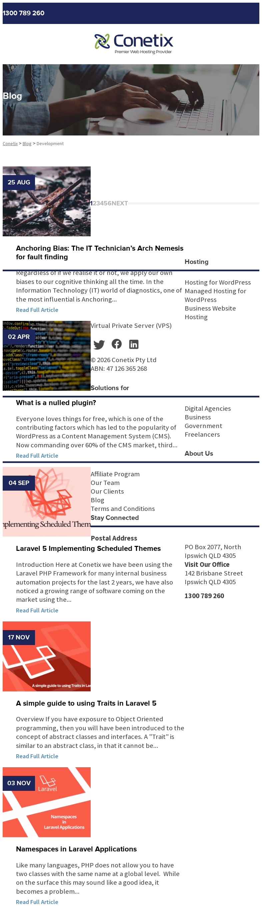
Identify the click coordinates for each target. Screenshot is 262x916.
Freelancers (202, 434)
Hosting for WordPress (218, 282)
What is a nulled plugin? (56, 402)
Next (120, 203)
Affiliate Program (115, 474)
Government (203, 425)
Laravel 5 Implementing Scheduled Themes (88, 548)
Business (198, 417)
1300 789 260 (23, 13)
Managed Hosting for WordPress (215, 295)
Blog (97, 500)
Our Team (105, 482)
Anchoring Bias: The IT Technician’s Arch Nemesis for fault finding (99, 253)
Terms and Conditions (123, 508)
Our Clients (107, 491)
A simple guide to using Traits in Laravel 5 (86, 703)
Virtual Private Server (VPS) (131, 325)
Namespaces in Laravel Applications (76, 849)
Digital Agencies (208, 408)
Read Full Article (37, 310)
